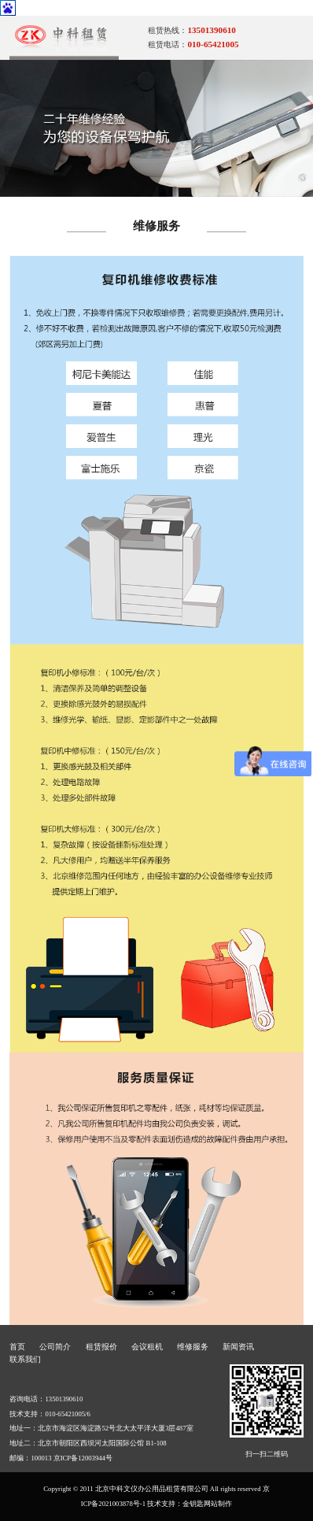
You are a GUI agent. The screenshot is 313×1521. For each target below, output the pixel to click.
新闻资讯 (238, 1346)
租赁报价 (101, 1346)
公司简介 (55, 1346)
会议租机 (147, 1346)
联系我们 (25, 1359)
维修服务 (192, 1346)
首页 (17, 1346)
